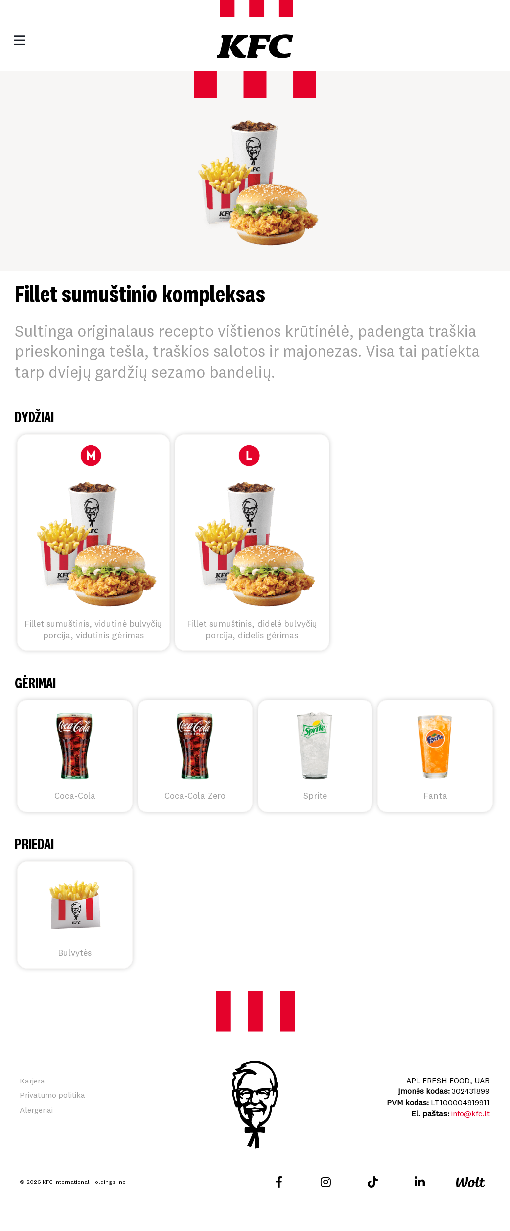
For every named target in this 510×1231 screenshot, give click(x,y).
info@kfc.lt (470, 1113)
